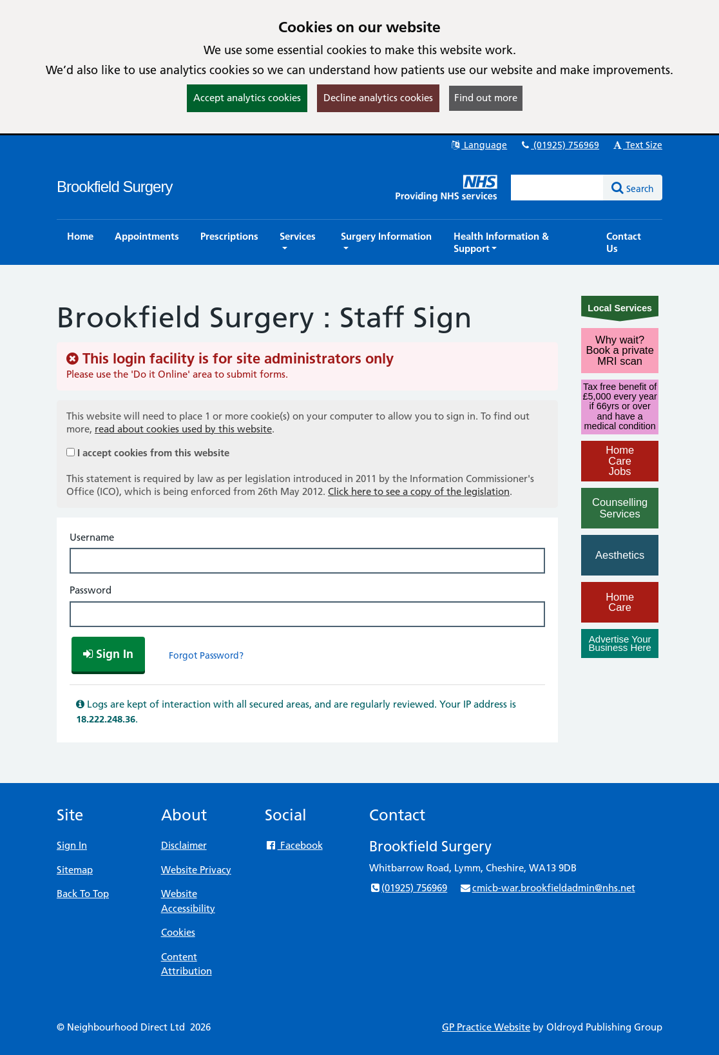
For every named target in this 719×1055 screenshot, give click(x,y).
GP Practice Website (486, 1027)
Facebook (293, 845)
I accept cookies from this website (153, 453)
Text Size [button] (636, 145)
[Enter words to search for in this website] (557, 187)
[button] (299, 242)
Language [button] (478, 145)
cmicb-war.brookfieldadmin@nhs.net (547, 888)
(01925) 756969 (559, 145)
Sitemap (75, 870)
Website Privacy (196, 870)
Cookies (178, 932)
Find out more (485, 98)
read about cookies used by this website (183, 429)
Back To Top (83, 893)
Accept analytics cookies (247, 98)
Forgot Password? (206, 655)
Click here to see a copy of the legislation (419, 491)
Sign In (72, 845)
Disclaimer (184, 845)
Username (92, 537)
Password (90, 590)
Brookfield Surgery (114, 186)
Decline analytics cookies (378, 98)
